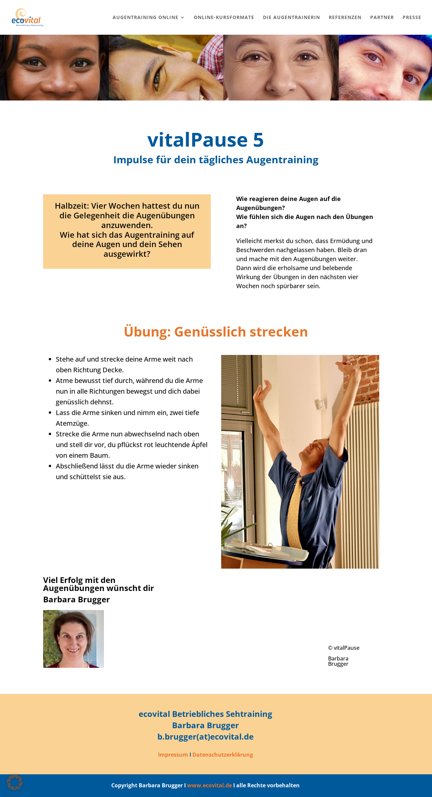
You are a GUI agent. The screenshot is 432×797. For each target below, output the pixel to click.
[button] (14, 782)
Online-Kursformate (224, 17)
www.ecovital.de (209, 785)
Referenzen (345, 17)
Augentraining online (145, 17)
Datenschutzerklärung (222, 754)
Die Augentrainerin (291, 17)
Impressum (173, 754)
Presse (412, 17)
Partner (382, 17)
